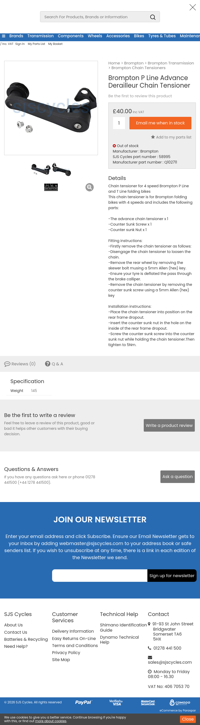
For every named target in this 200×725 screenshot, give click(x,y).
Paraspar (189, 710)
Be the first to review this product (140, 96)
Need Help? (16, 646)
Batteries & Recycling (26, 639)
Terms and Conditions (75, 646)
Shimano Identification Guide (123, 627)
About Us (13, 625)
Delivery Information (73, 631)
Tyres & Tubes (162, 36)
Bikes (139, 36)
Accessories (118, 36)
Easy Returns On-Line (74, 639)
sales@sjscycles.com (170, 662)
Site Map (61, 660)
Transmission (40, 36)
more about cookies (50, 721)
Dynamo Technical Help (119, 639)
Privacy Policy (66, 653)
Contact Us (15, 632)
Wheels (95, 36)
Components (71, 36)
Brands (16, 36)
